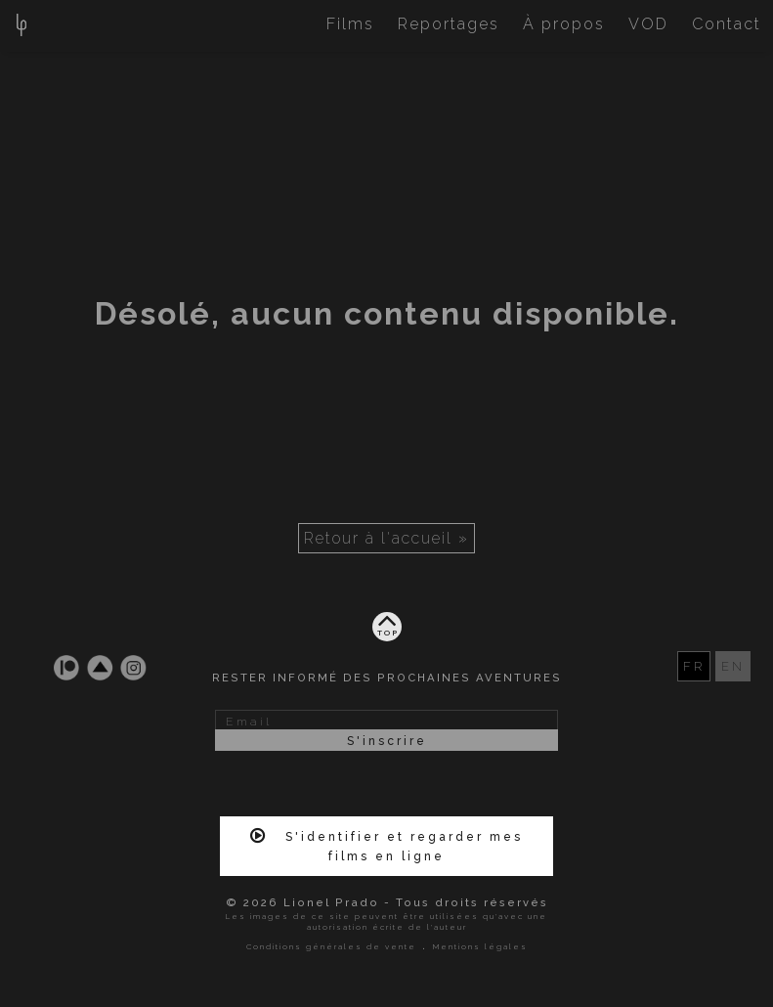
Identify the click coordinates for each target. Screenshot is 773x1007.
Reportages (448, 24)
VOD (648, 24)
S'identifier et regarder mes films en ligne (386, 845)
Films (350, 24)
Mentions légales (480, 946)
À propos (564, 24)
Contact (726, 24)
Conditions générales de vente (331, 946)
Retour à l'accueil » (386, 538)
